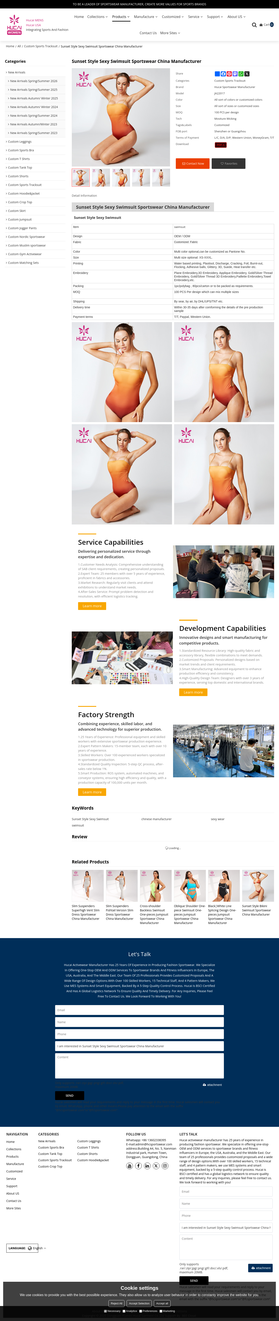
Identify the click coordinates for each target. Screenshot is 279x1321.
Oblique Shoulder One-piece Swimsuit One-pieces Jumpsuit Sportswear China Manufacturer (190, 914)
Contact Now (195, 163)
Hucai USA (33, 25)
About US (235, 16)
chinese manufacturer (156, 819)
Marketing (167, 1311)
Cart (269, 24)
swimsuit (78, 825)
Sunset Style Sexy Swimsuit (90, 819)
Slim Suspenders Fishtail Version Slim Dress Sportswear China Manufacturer (120, 912)
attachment (212, 1085)
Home (79, 16)
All (19, 46)
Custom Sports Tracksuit (41, 46)
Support (213, 16)
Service (193, 16)
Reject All (116, 1303)
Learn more (92, 605)
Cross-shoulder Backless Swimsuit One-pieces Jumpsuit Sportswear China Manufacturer (154, 914)
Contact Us (148, 33)
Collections (95, 16)
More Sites (168, 33)
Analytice (130, 1311)
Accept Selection (139, 1303)
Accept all (162, 1303)
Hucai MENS (34, 20)
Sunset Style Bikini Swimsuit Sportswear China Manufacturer (256, 910)
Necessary (112, 1311)
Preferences (148, 1311)
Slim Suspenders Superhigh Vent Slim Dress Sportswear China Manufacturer (85, 912)
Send (70, 1095)
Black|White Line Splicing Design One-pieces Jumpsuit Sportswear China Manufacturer (222, 914)
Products (119, 16)
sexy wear (218, 819)
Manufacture (144, 16)
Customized (171, 16)
